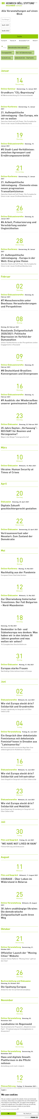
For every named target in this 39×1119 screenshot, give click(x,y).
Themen (12, 40)
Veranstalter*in (23, 40)
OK (8, 1113)
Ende (4, 31)
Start (4, 25)
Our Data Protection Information (9, 1109)
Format (3, 40)
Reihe (34, 40)
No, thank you (27, 1113)
